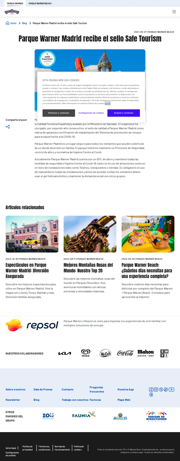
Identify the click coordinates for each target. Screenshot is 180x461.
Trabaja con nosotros (75, 399)
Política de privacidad (27, 448)
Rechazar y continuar (58, 113)
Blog (36, 399)
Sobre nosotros (15, 389)
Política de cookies (79, 448)
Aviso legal (11, 448)
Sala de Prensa (43, 389)
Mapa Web (124, 399)
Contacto (68, 389)
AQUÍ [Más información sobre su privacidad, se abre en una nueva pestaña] (107, 103)
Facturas (95, 399)
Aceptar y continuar (123, 113)
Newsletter (13, 399)
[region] (91, 97)
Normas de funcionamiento (62, 448)
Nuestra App (126, 389)
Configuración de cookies (12, 454)
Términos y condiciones (44, 448)
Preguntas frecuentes (97, 389)
